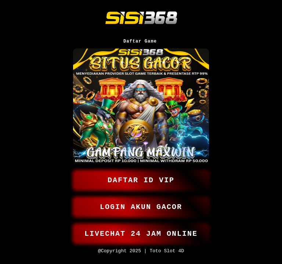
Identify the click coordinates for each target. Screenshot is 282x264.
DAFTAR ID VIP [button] (141, 175)
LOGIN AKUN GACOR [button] (141, 204)
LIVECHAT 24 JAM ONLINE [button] (141, 232)
